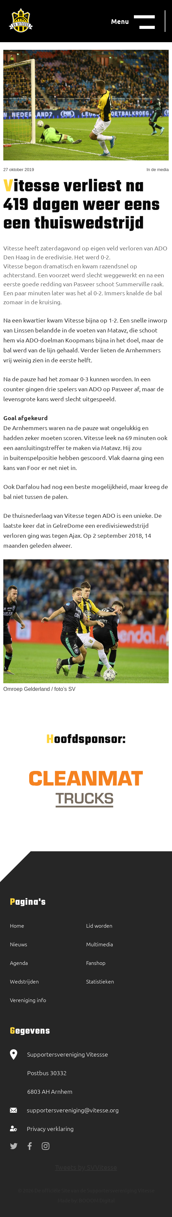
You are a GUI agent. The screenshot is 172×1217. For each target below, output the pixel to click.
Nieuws (18, 944)
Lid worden (99, 925)
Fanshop (95, 962)
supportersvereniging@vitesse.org (73, 1110)
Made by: (68, 1200)
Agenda (19, 962)
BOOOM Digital (96, 1200)
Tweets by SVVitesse (86, 1167)
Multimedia (99, 944)
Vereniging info (28, 999)
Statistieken (100, 981)
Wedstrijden (24, 981)
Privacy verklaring (50, 1128)
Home (17, 925)
